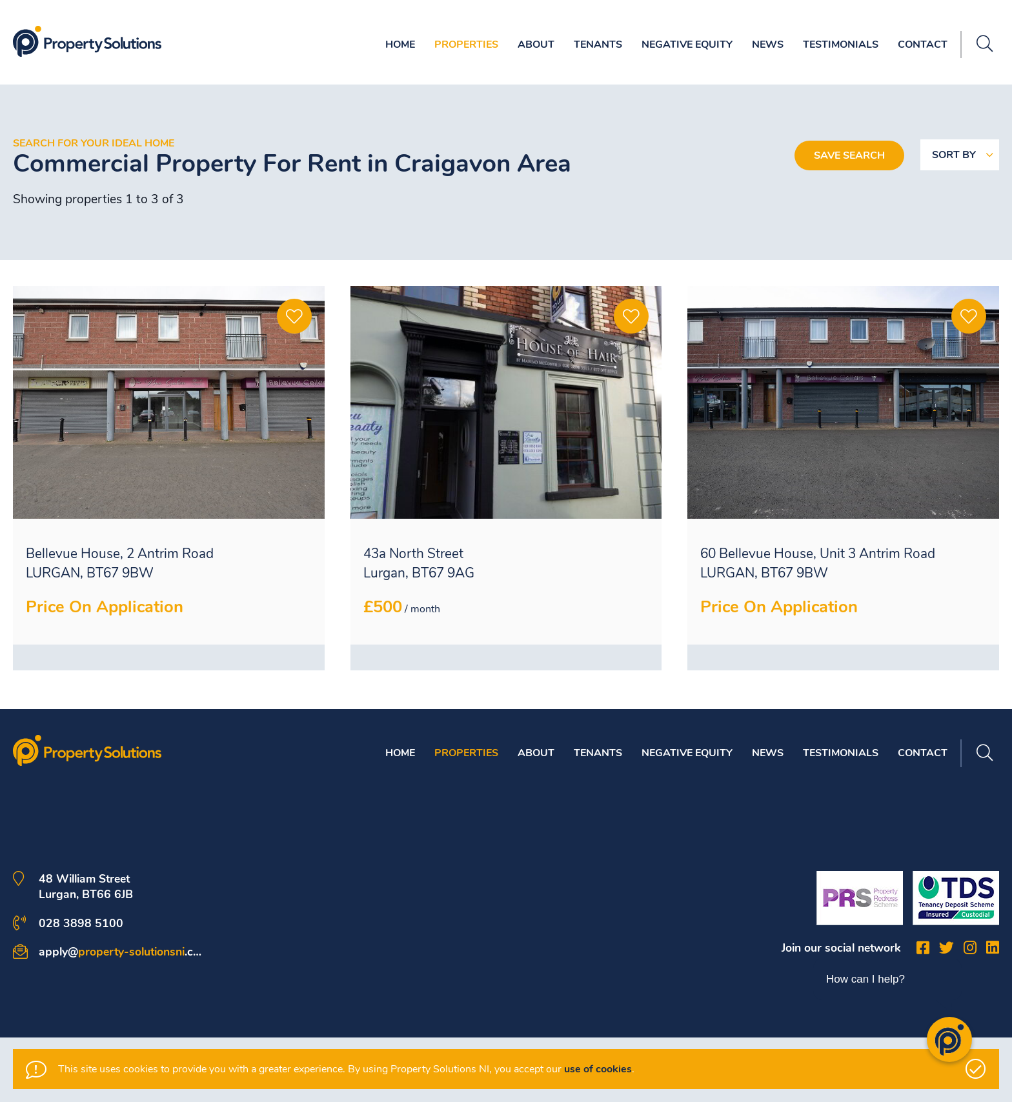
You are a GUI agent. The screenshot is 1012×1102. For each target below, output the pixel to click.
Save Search (849, 155)
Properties (466, 44)
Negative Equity (687, 44)
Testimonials (840, 44)
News (768, 44)
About (536, 44)
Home (400, 44)
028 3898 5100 (81, 923)
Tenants (598, 44)
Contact (922, 44)
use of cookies (598, 1069)
